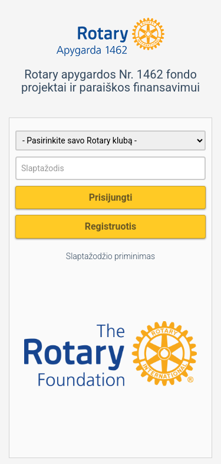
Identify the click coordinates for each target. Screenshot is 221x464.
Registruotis (111, 226)
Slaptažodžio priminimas (110, 256)
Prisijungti (111, 197)
